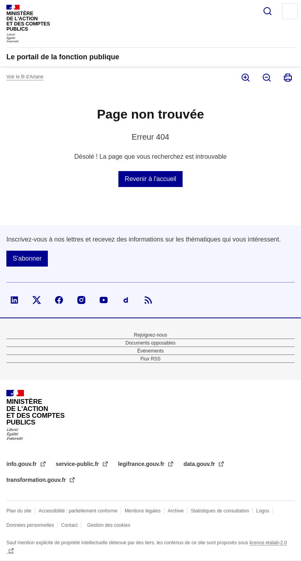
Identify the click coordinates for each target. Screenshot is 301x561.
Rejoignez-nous (150, 335)
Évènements (150, 351)
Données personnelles (30, 525)
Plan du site (18, 511)
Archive (176, 511)
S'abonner (27, 258)
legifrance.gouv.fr (142, 464)
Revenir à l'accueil (150, 178)
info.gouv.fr (22, 464)
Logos (263, 511)
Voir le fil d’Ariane (24, 77)
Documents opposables (150, 343)
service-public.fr (78, 464)
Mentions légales (143, 511)
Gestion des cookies (108, 525)
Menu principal (290, 11)
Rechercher (267, 11)
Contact (69, 525)
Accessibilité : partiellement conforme (78, 511)
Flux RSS (150, 359)
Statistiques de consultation (220, 511)
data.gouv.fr (199, 464)
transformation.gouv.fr (36, 480)
